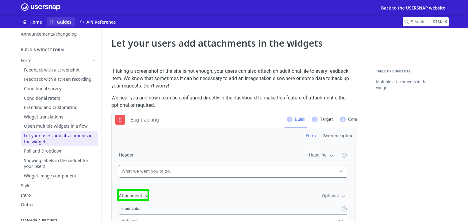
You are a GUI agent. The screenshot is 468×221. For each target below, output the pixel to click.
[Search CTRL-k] (426, 21)
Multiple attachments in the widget (402, 85)
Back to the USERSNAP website (413, 8)
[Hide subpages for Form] (93, 60)
